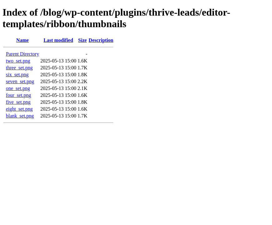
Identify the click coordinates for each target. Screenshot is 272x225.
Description (101, 40)
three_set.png (19, 67)
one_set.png (18, 88)
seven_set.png (20, 81)
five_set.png (18, 102)
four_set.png (18, 95)
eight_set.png (19, 109)
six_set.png (17, 74)
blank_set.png (20, 115)
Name (22, 40)
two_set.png (18, 60)
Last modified (58, 40)
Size (82, 40)
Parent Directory (22, 54)
